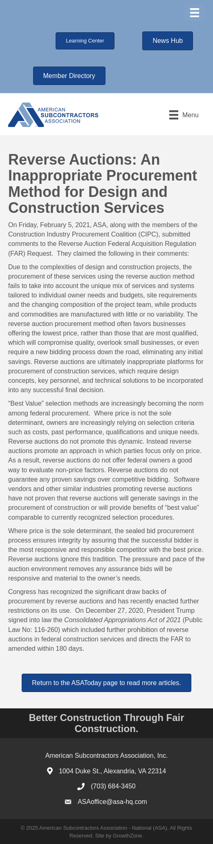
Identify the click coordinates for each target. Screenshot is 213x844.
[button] (85, 40)
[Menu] (194, 12)
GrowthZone (127, 836)
